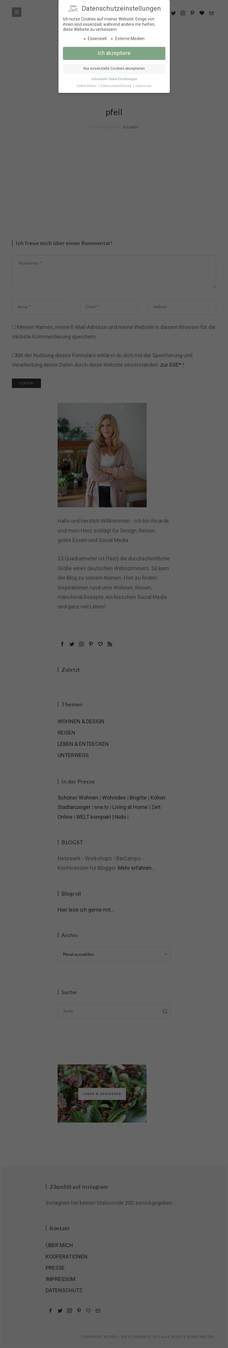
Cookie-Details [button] (87, 85)
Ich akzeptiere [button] (114, 52)
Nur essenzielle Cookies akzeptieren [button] (114, 67)
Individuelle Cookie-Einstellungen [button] (114, 78)
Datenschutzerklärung (116, 85)
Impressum (143, 85)
